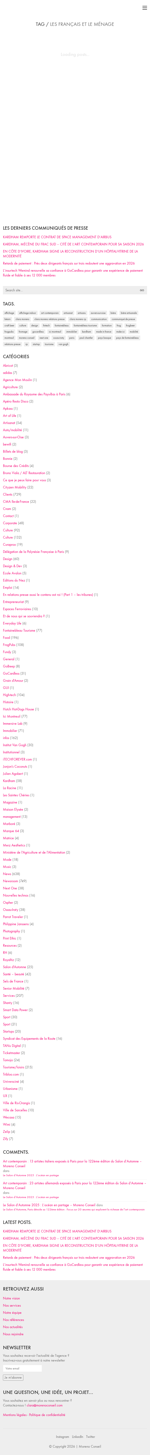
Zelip (6, 1132)
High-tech (9, 695)
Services (9, 996)
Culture (8, 530)
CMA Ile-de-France (16, 502)
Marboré (9, 824)
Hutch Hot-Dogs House (18, 709)
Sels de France (13, 981)
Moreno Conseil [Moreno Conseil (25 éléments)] (26, 337)
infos (6, 738)
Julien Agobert (13, 774)
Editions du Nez (14, 580)
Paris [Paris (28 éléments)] (71, 337)
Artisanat (9, 423)
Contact (8, 516)
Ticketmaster (11, 1053)
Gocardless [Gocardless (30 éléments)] (38, 331)
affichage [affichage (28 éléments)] (9, 312)
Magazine (10, 802)
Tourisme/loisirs (13, 1067)
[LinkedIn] (77, 1437)
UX (5, 1096)
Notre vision (11, 1298)
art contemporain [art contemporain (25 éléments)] (50, 312)
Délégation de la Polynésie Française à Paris (33, 552)
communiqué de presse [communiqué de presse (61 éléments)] (123, 319)
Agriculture (10, 387)
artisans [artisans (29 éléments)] (82, 312)
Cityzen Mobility (14, 487)
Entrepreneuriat (13, 602)
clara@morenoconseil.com (45, 1405)
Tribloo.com (11, 1074)
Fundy (7, 652)
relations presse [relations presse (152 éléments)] (12, 344)
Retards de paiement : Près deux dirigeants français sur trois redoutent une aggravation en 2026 (69, 263)
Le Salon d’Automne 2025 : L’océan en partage (31, 1175)
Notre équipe (12, 1313)
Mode (7, 860)
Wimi (6, 1124)
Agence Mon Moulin (17, 380)
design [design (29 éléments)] (34, 325)
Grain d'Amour (13, 681)
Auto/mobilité (12, 430)
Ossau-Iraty (10, 910)
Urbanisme (10, 1089)
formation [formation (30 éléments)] (107, 325)
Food (6, 638)
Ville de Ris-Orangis (16, 1103)
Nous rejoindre (13, 1334)
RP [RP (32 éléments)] (27, 344)
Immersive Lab (12, 724)
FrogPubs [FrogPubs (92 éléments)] (9, 331)
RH (5, 953)
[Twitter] (90, 1437)
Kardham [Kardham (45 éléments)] (86, 331)
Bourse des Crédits (16, 466)
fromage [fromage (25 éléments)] (23, 331)
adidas (7, 373)
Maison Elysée (13, 809)
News (7, 874)
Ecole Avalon (12, 573)
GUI (6, 688)
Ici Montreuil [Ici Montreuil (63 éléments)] (55, 331)
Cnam (7, 509)
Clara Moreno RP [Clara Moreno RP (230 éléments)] (78, 319)
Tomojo (8, 1060)
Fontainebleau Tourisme (19, 630)
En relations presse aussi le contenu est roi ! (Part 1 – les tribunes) (48, 595)
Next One (10, 888)
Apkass (8, 409)
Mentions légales (15, 1415)
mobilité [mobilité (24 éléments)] (134, 331)
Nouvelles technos (15, 895)
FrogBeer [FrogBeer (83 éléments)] (130, 325)
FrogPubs (9, 645)
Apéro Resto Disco (15, 401)
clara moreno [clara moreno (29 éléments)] (22, 319)
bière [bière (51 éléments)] (113, 312)
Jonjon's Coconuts (15, 766)
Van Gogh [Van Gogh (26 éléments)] (63, 344)
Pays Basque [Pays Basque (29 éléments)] (104, 337)
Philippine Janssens (16, 924)
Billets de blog (13, 451)
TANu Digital (12, 1046)
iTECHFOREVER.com (17, 759)
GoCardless (11, 673)
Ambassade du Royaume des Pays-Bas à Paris (34, 394)
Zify (5, 1139)
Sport (6, 1017)
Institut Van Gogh (14, 745)
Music (7, 867)
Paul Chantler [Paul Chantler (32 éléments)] (86, 337)
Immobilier (10, 731)
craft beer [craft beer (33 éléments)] (9, 325)
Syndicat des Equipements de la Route (29, 1039)
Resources (10, 945)
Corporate (10, 523)
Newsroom (10, 881)
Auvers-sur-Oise (13, 437)
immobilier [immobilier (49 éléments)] (71, 331)
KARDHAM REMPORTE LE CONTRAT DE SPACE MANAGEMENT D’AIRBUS (57, 237)
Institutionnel (11, 752)
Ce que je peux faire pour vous (24, 480)
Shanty (7, 1003)
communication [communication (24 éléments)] (99, 319)
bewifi (7, 444)
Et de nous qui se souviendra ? (24, 616)
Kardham (9, 781)
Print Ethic (9, 938)
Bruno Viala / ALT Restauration (24, 473)
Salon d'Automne (14, 967)
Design (7, 559)
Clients (7, 494)
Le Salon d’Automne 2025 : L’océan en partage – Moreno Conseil (49, 1205)
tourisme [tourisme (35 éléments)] (49, 344)
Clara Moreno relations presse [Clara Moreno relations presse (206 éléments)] (49, 319)
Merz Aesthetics (14, 845)
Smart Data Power (15, 1010)
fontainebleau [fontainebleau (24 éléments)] (62, 325)
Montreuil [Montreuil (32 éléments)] (9, 337)
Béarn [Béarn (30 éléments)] (7, 319)
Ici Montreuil (11, 716)
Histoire (8, 702)
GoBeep (9, 666)
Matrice (8, 838)
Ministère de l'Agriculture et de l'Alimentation (34, 852)
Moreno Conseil (90, 1446)
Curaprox (9, 545)
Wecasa (8, 1117)
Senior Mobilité (13, 988)
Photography (11, 931)
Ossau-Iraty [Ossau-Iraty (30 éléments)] (58, 337)
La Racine (9, 788)
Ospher (8, 903)
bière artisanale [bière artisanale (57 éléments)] (129, 312)
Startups (8, 1031)
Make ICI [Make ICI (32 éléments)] (120, 331)
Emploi (7, 588)
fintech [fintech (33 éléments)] (46, 325)
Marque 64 (11, 831)
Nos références (13, 1320)
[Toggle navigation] (144, 8)
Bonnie (7, 459)
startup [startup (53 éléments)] (36, 344)
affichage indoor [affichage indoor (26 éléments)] (27, 312)
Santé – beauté (13, 974)
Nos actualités (13, 1327)
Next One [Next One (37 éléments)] (44, 337)
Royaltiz (8, 960)
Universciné (11, 1082)
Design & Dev (12, 566)
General (8, 659)
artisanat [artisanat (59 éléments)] (68, 312)
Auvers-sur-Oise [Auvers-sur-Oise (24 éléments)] (98, 312)
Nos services (12, 1305)
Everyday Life (12, 623)
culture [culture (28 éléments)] (22, 325)
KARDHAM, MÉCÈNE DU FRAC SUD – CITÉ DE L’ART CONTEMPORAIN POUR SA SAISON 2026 (73, 244)
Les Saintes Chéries (16, 795)
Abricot (8, 366)
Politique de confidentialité (47, 1415)
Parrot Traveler (13, 917)
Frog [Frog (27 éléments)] (119, 325)
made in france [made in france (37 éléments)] (103, 331)
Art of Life (9, 416)
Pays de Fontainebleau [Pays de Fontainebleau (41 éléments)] (127, 337)
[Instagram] (62, 1437)
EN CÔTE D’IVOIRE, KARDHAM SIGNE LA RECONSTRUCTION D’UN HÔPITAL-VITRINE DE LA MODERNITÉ (70, 253)
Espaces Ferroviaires (17, 609)
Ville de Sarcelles (15, 1110)
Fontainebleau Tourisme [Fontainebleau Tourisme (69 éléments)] (85, 325)
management (12, 817)
